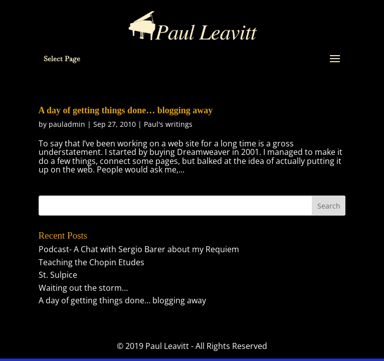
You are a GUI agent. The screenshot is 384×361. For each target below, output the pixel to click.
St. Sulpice (58, 274)
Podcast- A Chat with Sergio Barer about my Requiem (139, 249)
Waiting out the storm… (83, 287)
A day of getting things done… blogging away (126, 110)
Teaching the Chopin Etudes (91, 262)
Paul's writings (168, 124)
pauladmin (67, 124)
